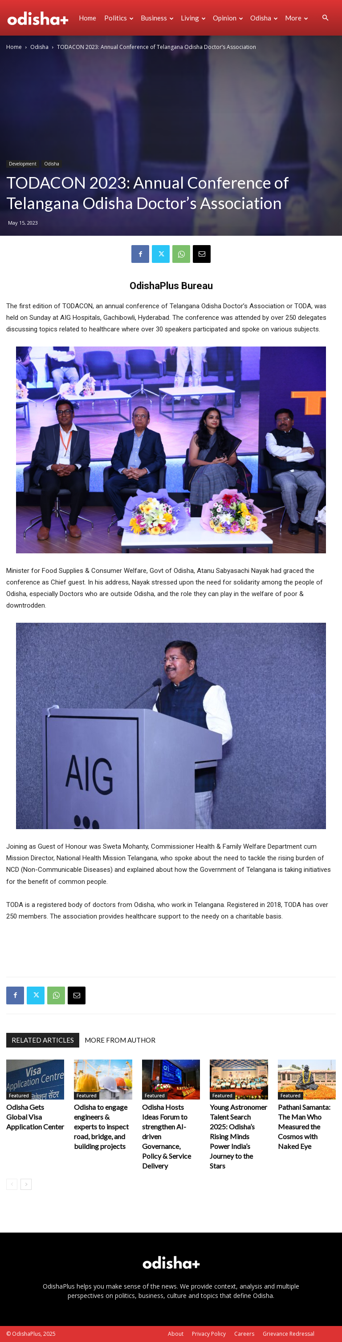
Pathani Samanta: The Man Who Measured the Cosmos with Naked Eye (304, 1126)
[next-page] (26, 1184)
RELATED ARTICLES (43, 1040)
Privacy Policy (209, 1334)
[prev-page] (11, 1184)
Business (157, 18)
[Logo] (40, 18)
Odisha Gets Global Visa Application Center (35, 1117)
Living (193, 18)
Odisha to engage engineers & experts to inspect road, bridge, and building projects (101, 1126)
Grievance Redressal (288, 1334)
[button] (325, 18)
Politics (119, 18)
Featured (19, 1095)
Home (87, 18)
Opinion (228, 18)
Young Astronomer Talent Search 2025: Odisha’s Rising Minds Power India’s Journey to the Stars (238, 1136)
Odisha (264, 18)
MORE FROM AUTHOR (120, 1040)
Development (23, 164)
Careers (244, 1334)
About (175, 1334)
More (296, 18)
